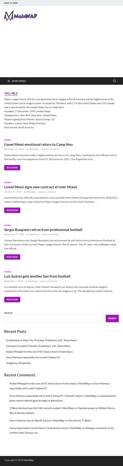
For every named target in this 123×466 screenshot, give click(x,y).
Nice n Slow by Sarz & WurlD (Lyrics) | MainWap (37, 420)
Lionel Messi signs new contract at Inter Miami (40, 187)
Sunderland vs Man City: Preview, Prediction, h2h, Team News (41, 340)
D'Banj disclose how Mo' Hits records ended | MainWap (41, 408)
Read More (11, 167)
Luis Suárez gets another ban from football (37, 276)
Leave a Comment (49, 149)
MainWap (28, 460)
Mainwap (33, 149)
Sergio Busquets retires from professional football (43, 229)
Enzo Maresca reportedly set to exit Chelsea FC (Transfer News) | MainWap (53, 395)
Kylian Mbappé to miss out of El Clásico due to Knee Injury (39, 351)
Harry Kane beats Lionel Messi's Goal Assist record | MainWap (45, 427)
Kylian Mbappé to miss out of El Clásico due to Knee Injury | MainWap (50, 383)
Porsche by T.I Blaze (79, 420)
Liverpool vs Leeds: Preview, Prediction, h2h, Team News (38, 345)
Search (8, 312)
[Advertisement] (61, 52)
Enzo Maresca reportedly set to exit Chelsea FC (33, 357)
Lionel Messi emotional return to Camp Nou (38, 144)
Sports (7, 140)
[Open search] (114, 81)
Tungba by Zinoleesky (18, 362)
